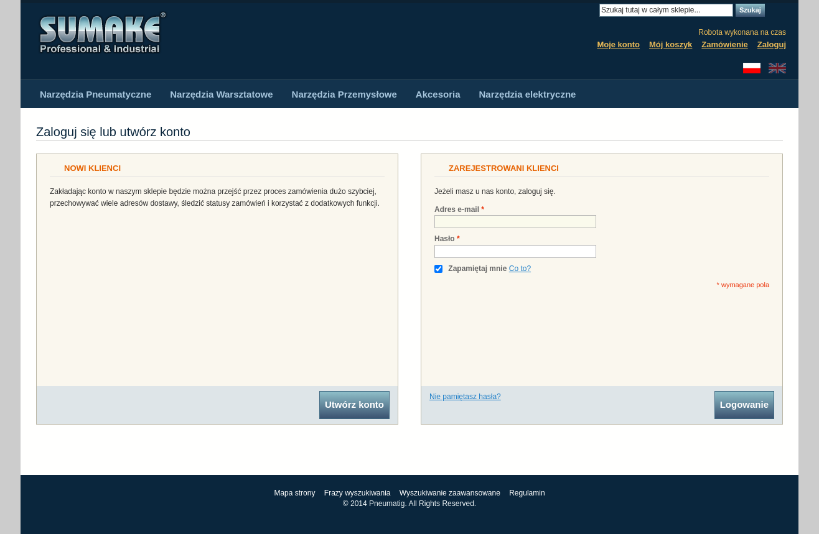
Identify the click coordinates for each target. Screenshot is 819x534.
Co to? (520, 268)
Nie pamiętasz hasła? (465, 396)
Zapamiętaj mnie (477, 268)
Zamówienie (724, 44)
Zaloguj (771, 44)
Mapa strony (294, 493)
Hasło (444, 239)
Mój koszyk (670, 44)
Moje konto (618, 44)
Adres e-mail (456, 210)
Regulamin (527, 493)
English (777, 68)
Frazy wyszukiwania (357, 493)
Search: (591, 10)
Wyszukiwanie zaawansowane (450, 493)
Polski (751, 68)
